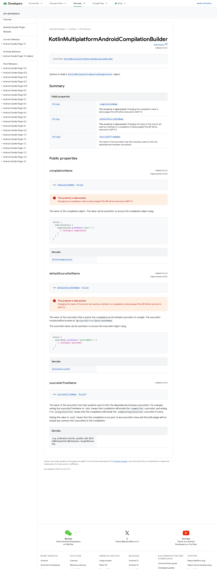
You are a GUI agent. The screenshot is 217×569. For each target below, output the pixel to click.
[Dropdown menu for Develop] (85, 3)
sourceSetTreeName (110, 136)
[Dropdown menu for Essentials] (42, 3)
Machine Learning (78, 565)
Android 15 (133, 560)
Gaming (73, 560)
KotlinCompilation (62, 259)
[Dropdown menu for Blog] (126, 3)
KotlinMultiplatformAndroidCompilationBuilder (88, 58)
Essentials (34, 3)
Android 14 (134, 565)
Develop (72, 29)
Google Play (98, 3)
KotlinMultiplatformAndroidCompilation (90, 74)
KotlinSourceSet (61, 369)
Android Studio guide (167, 563)
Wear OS (103, 565)
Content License (120, 461)
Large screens (105, 560)
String (55, 104)
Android (44, 560)
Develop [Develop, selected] (77, 3)
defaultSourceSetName (111, 119)
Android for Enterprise (50, 565)
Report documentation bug (199, 565)
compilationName (108, 104)
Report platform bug (196, 560)
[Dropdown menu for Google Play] (107, 3)
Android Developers (57, 29)
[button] (18, 44)
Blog (120, 3)
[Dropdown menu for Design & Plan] (66, 3)
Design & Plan (56, 3)
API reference (11, 13)
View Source (159, 44)
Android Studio (204, 3)
